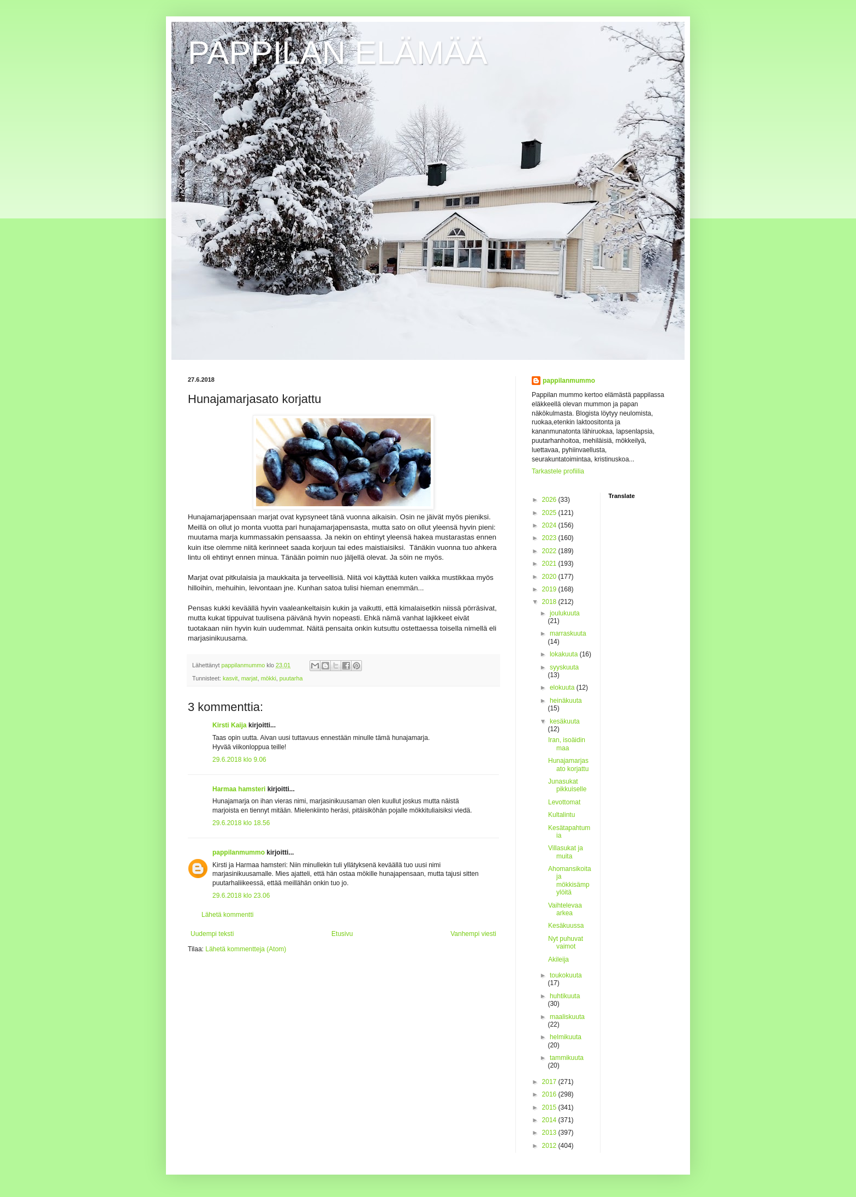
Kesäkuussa (566, 925)
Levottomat (564, 802)
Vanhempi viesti (473, 934)
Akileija (558, 959)
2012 (550, 1145)
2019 (550, 589)
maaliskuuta (567, 1017)
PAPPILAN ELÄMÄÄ (338, 52)
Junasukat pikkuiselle (567, 785)
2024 (550, 525)
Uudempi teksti (212, 934)
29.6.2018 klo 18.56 (241, 823)
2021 (550, 563)
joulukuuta (565, 613)
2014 (550, 1120)
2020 (550, 576)
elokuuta (563, 687)
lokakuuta (565, 654)
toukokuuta (566, 975)
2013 (550, 1132)
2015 (550, 1107)
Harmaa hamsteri (238, 789)
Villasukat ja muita (565, 852)
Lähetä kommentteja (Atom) (245, 949)
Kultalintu (561, 815)
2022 (550, 551)
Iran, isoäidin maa (566, 743)
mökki (268, 678)
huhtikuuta (565, 996)
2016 (550, 1094)
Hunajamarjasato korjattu (568, 764)
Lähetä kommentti (227, 915)
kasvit (230, 678)
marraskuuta (568, 633)
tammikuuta (567, 1058)
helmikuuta (565, 1037)
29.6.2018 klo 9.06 (239, 759)
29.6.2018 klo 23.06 (241, 895)
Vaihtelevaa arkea (565, 909)
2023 (550, 538)
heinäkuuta (566, 700)
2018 (550, 602)
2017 (550, 1082)
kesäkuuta (565, 721)
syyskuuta (564, 667)
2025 (550, 513)
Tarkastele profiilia (558, 471)
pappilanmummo (238, 852)
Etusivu (342, 934)
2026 (550, 499)
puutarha (291, 678)
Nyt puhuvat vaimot (565, 942)
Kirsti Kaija (229, 725)
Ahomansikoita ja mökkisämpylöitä (569, 880)
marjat (249, 678)
